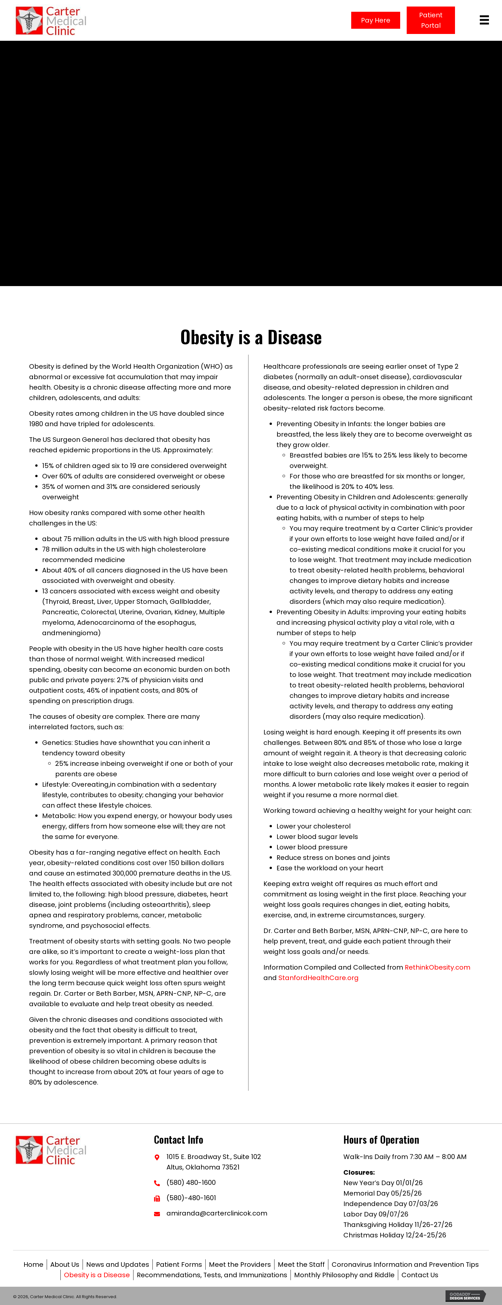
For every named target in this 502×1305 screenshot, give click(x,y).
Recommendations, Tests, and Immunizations (212, 1275)
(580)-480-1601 (191, 1197)
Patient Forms (179, 1264)
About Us (64, 1264)
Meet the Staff (301, 1264)
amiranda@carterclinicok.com (216, 1213)
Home (33, 1264)
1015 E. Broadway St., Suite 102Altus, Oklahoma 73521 (213, 1162)
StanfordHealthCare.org (318, 977)
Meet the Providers (240, 1264)
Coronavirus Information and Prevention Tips (405, 1264)
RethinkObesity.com (437, 967)
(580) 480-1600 (191, 1182)
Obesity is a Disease (97, 1275)
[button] (375, 20)
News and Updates (117, 1264)
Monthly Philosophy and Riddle (344, 1275)
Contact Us (419, 1275)
